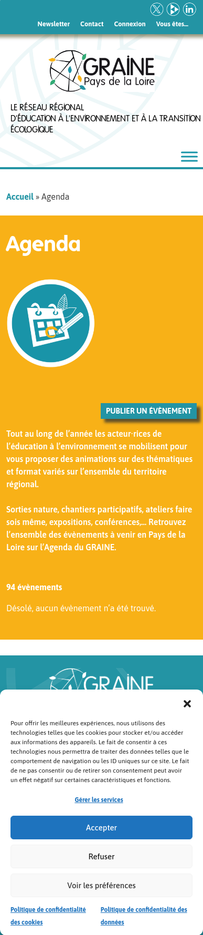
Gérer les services (98, 805)
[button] (187, 708)
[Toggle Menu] (189, 156)
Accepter (101, 832)
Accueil (20, 196)
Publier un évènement (148, 411)
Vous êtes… (172, 24)
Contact (91, 24)
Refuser (101, 861)
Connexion (129, 24)
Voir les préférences (101, 890)
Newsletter (54, 24)
